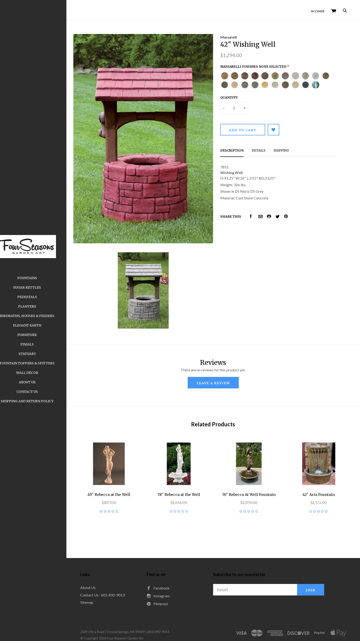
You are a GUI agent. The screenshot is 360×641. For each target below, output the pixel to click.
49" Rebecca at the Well (119, 480)
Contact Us (39, 392)
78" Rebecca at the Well (186, 480)
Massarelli (234, 34)
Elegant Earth (39, 325)
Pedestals (39, 297)
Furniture (39, 335)
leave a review (219, 371)
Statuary (39, 354)
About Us (39, 382)
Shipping (287, 148)
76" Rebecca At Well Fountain (253, 480)
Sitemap (99, 588)
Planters (39, 306)
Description (238, 148)
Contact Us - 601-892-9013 (115, 581)
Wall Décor (39, 373)
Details (264, 148)
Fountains (39, 278)
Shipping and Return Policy (39, 401)
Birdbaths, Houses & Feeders (39, 316)
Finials (39, 344)
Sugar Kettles (39, 287)
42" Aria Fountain (320, 480)
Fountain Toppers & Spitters (39, 363)
